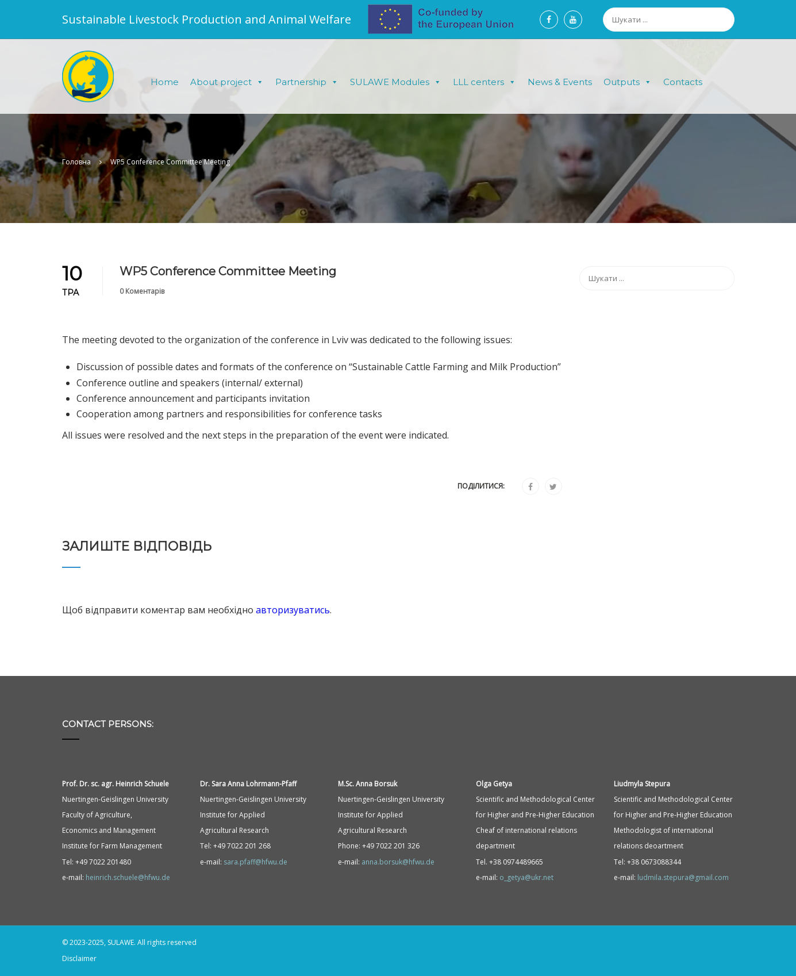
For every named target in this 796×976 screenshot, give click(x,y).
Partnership (307, 82)
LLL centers (484, 82)
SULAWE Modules (395, 82)
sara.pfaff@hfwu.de (255, 862)
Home (165, 81)
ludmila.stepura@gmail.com (683, 877)
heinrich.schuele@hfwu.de (128, 877)
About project (227, 82)
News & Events (560, 81)
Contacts (682, 81)
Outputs (627, 82)
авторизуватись (293, 610)
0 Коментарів (142, 291)
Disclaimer (79, 958)
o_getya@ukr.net (526, 877)
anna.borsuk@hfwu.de (398, 862)
